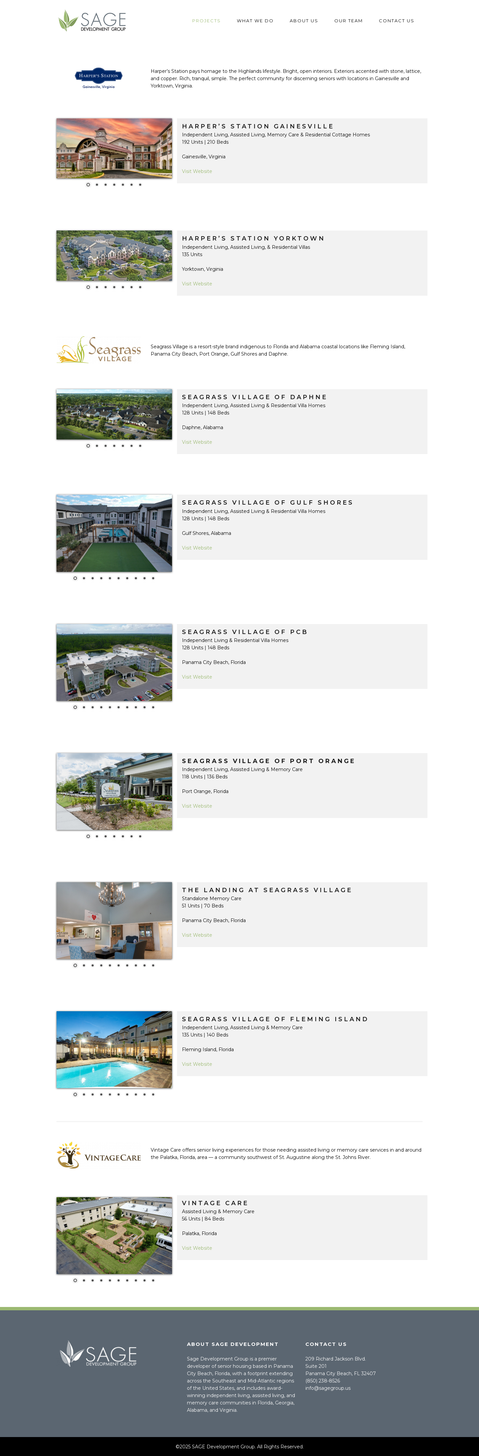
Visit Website (197, 171)
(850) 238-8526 (322, 1381)
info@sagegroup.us (328, 1388)
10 (153, 578)
